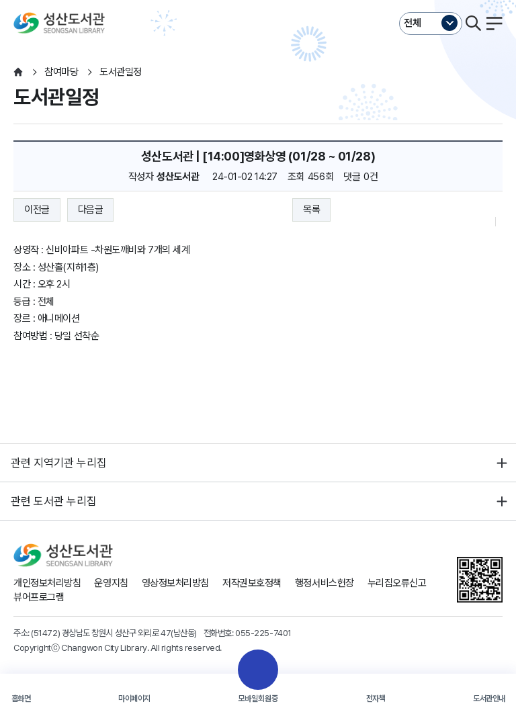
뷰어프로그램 (38, 597)
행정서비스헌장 (324, 583)
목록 (311, 210)
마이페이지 (134, 698)
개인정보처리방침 (47, 583)
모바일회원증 (258, 698)
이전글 (37, 210)
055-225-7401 (263, 632)
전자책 (376, 698)
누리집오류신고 (397, 583)
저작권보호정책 (252, 583)
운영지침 (111, 583)
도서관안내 (489, 698)
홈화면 (21, 698)
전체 (412, 23)
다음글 (90, 210)
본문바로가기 (258, 0)
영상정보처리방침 (175, 583)
